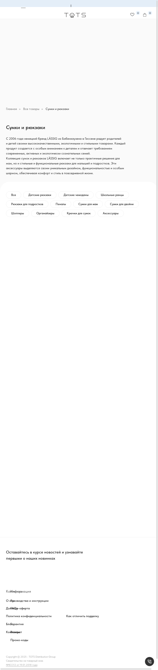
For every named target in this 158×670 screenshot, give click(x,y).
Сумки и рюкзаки (57, 109)
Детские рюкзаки (39, 195)
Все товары (31, 109)
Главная (11, 109)
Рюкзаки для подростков (27, 204)
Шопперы (17, 213)
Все (13, 195)
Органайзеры (45, 213)
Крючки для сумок (79, 213)
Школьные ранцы (112, 195)
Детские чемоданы (76, 195)
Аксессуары (111, 213)
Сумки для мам (88, 204)
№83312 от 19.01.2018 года (21, 664)
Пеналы (61, 204)
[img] (59, 573)
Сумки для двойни (122, 204)
